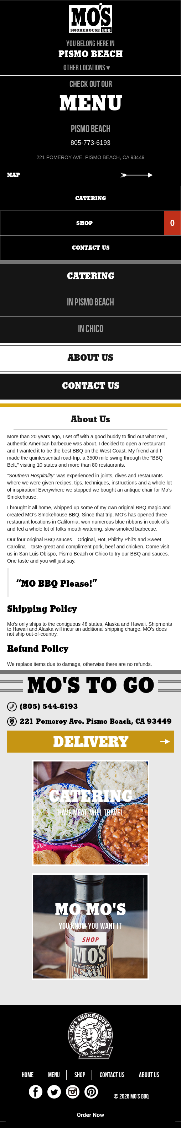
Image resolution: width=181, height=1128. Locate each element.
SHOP (90, 940)
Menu (54, 1075)
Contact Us (90, 386)
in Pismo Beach (90, 302)
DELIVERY (90, 741)
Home (27, 1075)
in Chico (90, 328)
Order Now (90, 1115)
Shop (79, 1075)
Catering (90, 276)
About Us (90, 358)
